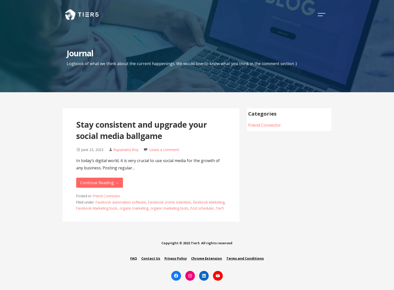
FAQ (133, 258)
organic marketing (133, 208)
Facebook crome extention (169, 202)
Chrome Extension (206, 258)
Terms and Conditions (245, 258)
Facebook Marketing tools (96, 208)
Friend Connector (106, 196)
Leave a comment (164, 149)
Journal (80, 53)
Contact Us (150, 258)
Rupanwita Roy (125, 149)
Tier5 (220, 208)
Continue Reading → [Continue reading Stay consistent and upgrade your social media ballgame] (99, 182)
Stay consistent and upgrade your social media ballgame (141, 130)
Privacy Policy (175, 258)
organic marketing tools (169, 208)
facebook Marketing (209, 202)
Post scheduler (202, 208)
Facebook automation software (121, 202)
